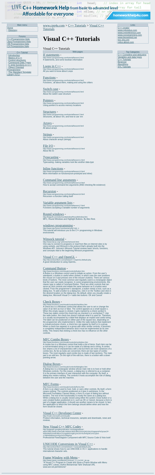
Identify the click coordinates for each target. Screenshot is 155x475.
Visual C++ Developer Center (62, 413)
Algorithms (123, 64)
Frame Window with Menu (60, 457)
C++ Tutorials (77, 25)
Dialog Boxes (52, 364)
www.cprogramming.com (130, 35)
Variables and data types (130, 57)
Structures (49, 111)
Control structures (17, 60)
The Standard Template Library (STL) (19, 73)
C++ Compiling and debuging (132, 54)
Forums (22, 36)
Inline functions (53, 168)
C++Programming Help (18, 39)
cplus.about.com (126, 42)
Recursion (49, 191)
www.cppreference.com (129, 32)
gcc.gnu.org (123, 40)
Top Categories (132, 52)
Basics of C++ (15, 57)
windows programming (58, 225)
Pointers (48, 100)
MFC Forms (51, 384)
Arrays (47, 123)
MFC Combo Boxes (56, 339)
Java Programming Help (19, 41)
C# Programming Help (18, 46)
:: (7, 30)
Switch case (50, 89)
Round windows (53, 214)
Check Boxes (51, 301)
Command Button (54, 268)
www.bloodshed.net (127, 37)
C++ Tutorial (22, 52)
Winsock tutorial (53, 239)
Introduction (14, 55)
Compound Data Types (19, 62)
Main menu (22, 25)
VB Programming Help (18, 44)
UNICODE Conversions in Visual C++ (68, 444)
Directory (12, 30)
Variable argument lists (57, 202)
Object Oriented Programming (15, 68)
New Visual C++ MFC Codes (62, 426)
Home (10, 28)
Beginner (122, 62)
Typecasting (50, 157)
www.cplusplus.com (127, 30)
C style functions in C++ (20, 65)
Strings (47, 134)
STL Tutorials (124, 66)
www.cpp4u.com (54, 25)
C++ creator (123, 28)
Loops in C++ (52, 66)
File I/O (48, 145)
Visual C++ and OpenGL (59, 257)
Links (132, 25)
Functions (49, 77)
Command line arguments (59, 180)
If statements (51, 54)
